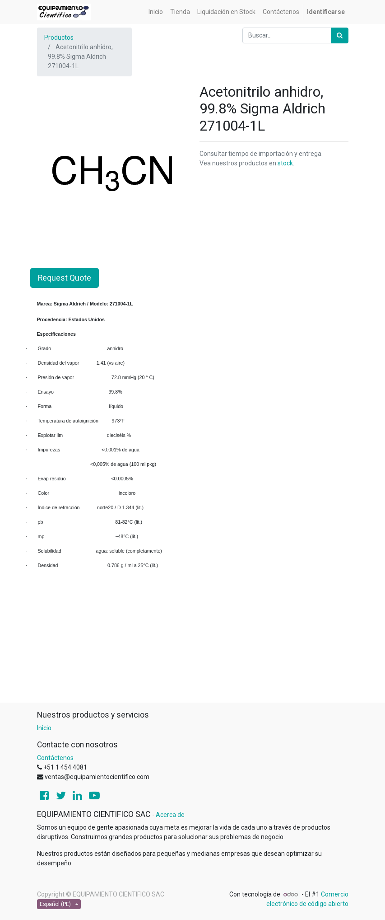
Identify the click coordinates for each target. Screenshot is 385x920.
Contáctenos (55, 757)
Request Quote (64, 277)
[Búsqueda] (339, 35)
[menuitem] (156, 12)
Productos (59, 37)
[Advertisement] (192, 639)
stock (285, 163)
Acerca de (170, 814)
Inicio (44, 728)
